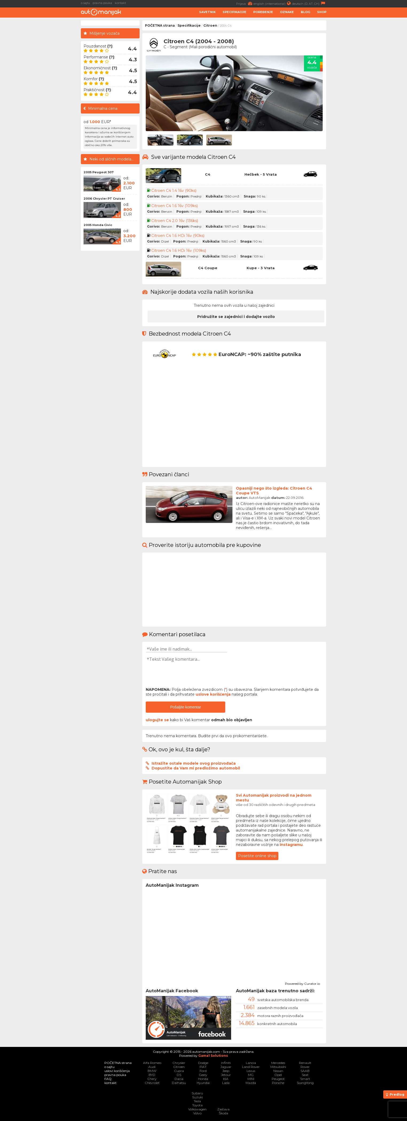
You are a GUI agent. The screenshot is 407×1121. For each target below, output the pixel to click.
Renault (305, 1063)
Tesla (197, 1101)
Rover (305, 1067)
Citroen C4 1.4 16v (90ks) (173, 190)
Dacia (179, 1079)
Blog (305, 12)
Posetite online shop (257, 855)
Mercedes (278, 1063)
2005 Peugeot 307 (99, 172)
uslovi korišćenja (117, 1071)
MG (251, 1075)
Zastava (223, 1109)
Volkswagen (197, 1109)
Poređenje (263, 12)
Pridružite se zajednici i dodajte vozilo (236, 316)
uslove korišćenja (213, 694)
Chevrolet (152, 1083)
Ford (203, 1071)
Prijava (245, 3)
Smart (305, 1079)
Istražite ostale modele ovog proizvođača (194, 763)
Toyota (197, 1105)
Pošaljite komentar (185, 707)
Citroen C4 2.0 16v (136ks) (174, 220)
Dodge (203, 1063)
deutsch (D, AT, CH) (309, 3)
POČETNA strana (160, 25)
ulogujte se (157, 719)
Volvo (197, 1113)
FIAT (203, 1067)
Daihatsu (179, 1083)
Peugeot (278, 1079)
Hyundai (203, 1083)
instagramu (291, 844)
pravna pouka (102, 3)
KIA (225, 1079)
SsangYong (305, 1083)
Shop (321, 12)
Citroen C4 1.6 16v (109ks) (174, 205)
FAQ (108, 1079)
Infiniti (226, 1063)
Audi (152, 1067)
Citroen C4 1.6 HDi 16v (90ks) (177, 235)
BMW (152, 1071)
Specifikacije (234, 12)
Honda (203, 1079)
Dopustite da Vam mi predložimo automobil (196, 768)
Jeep (225, 1071)
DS (179, 1075)
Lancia (251, 1063)
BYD (152, 1075)
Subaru (197, 1093)
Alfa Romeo (152, 1063)
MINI (250, 1079)
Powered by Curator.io (302, 983)
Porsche (278, 1083)
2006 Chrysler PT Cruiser (104, 198)
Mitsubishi (278, 1067)
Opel (278, 1075)
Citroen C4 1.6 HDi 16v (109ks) (178, 250)
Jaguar (225, 1067)
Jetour (226, 1075)
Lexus (251, 1071)
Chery (152, 1079)
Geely (203, 1075)
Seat (305, 1075)
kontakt (120, 3)
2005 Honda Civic (98, 225)
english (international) (273, 3)
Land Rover (251, 1067)
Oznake (287, 12)
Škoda (223, 1113)
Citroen (210, 25)
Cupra (179, 1071)
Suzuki (197, 1097)
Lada (226, 1083)
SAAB (305, 1071)
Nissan (278, 1071)
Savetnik (207, 12)
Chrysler (178, 1063)
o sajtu (85, 3)
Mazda (251, 1083)
